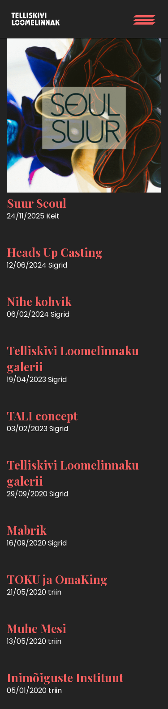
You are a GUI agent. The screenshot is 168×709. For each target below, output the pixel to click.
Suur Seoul (36, 203)
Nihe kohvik (39, 301)
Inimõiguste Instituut (65, 677)
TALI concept (42, 416)
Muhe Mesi (36, 628)
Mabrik (27, 530)
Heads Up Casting (55, 252)
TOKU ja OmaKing (57, 579)
